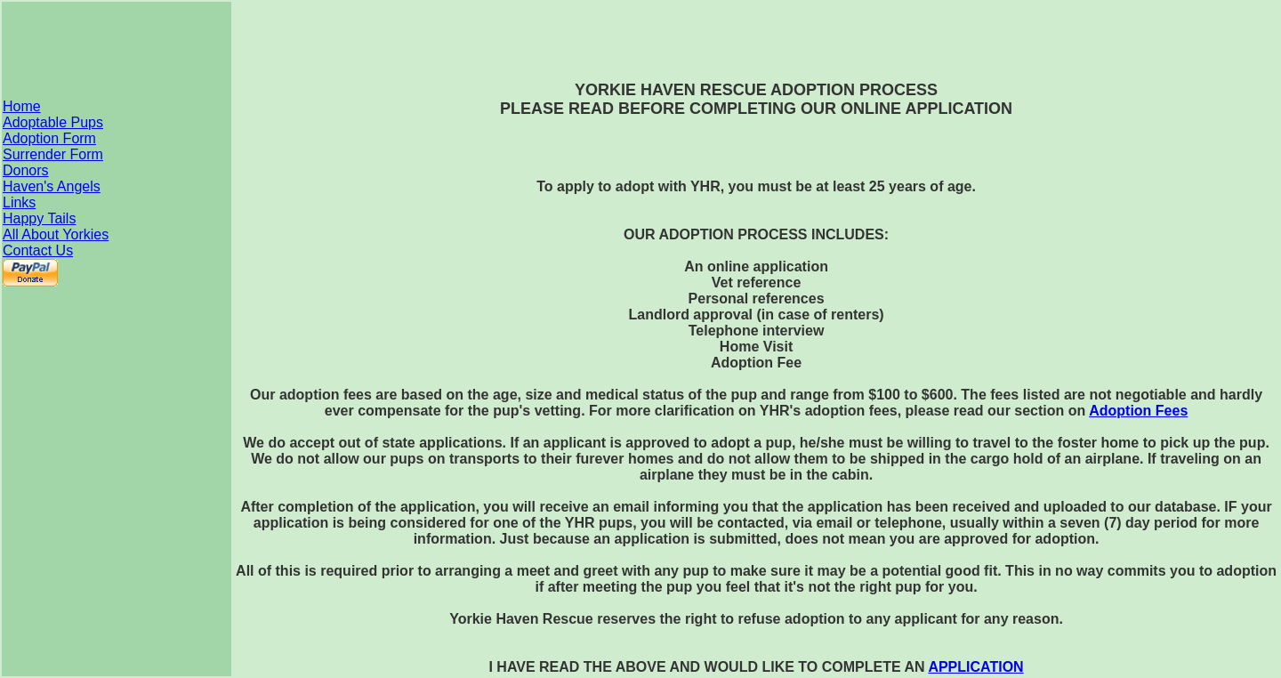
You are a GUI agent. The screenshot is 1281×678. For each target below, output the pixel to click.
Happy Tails (39, 218)
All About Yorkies (56, 234)
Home (22, 106)
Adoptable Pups (53, 122)
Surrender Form (53, 154)
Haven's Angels (52, 186)
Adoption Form (49, 138)
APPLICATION (975, 666)
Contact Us (38, 250)
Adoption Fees (1138, 410)
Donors (26, 170)
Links (19, 202)
